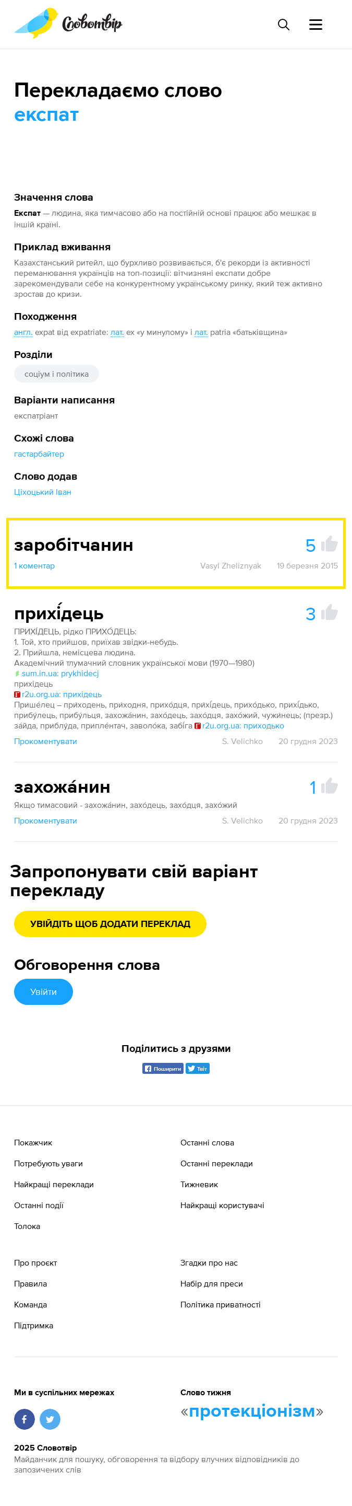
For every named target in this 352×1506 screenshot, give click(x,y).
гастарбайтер (39, 453)
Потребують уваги (48, 1163)
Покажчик (33, 1142)
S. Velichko (242, 741)
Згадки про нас (209, 1262)
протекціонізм (252, 1411)
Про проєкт (35, 1262)
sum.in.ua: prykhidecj (56, 673)
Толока (27, 1226)
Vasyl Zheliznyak (230, 565)
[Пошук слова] (283, 24)
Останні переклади (216, 1163)
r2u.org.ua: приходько (239, 725)
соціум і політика (57, 373)
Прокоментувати (45, 741)
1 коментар (34, 565)
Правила (30, 1283)
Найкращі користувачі (222, 1205)
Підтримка (33, 1325)
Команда (30, 1304)
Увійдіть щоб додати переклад (110, 924)
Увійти (43, 991)
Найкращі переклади (54, 1184)
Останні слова (207, 1142)
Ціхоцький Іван (42, 491)
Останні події (39, 1205)
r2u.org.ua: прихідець (58, 694)
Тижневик (199, 1184)
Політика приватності (220, 1304)
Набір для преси (211, 1283)
